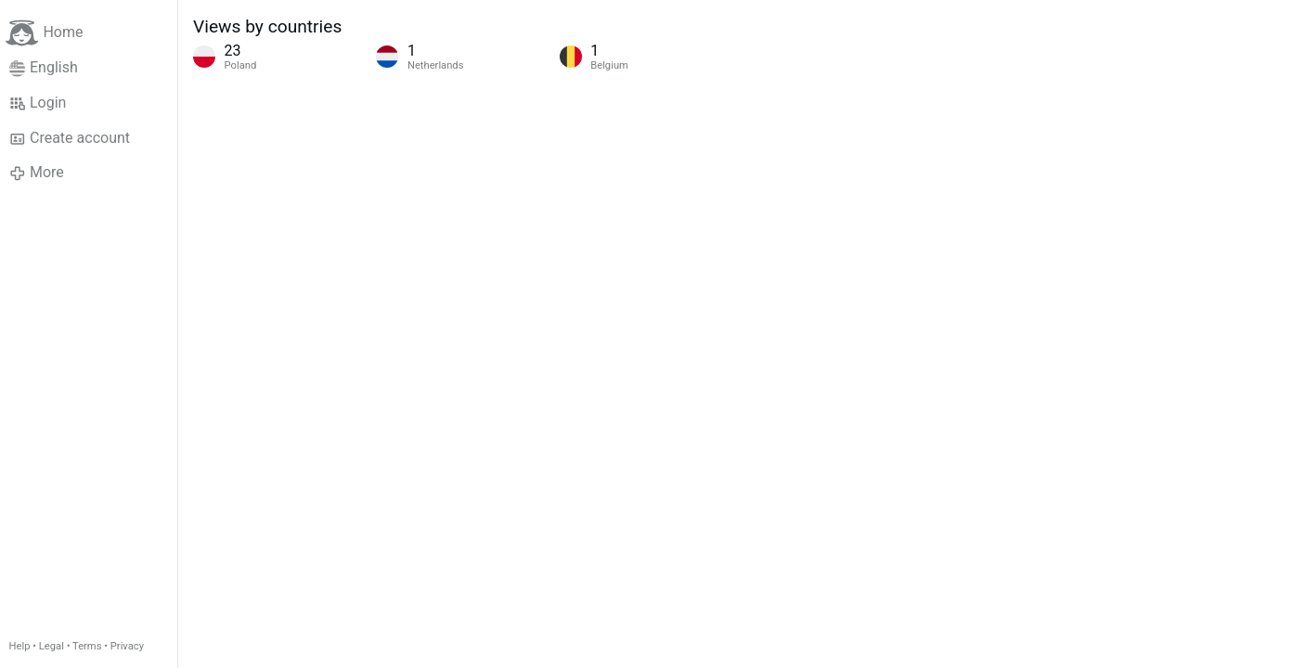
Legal (51, 646)
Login (38, 103)
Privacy (127, 646)
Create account (69, 138)
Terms (86, 646)
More (36, 172)
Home (44, 33)
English (43, 67)
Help (20, 646)
